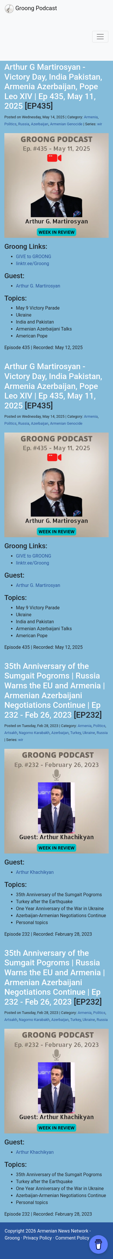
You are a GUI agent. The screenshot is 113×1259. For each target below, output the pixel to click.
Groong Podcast (31, 8)
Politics (10, 124)
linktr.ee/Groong (32, 263)
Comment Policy (72, 1238)
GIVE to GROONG (33, 256)
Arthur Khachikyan (35, 872)
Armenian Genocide (66, 124)
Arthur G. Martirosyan (38, 286)
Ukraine (89, 733)
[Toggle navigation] (100, 36)
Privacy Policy (37, 1238)
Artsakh (10, 733)
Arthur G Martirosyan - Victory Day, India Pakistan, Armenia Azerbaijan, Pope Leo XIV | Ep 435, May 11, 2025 (53, 86)
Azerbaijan (39, 124)
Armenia (91, 117)
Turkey (75, 733)
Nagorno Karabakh (34, 733)
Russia (23, 124)
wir (99, 124)
